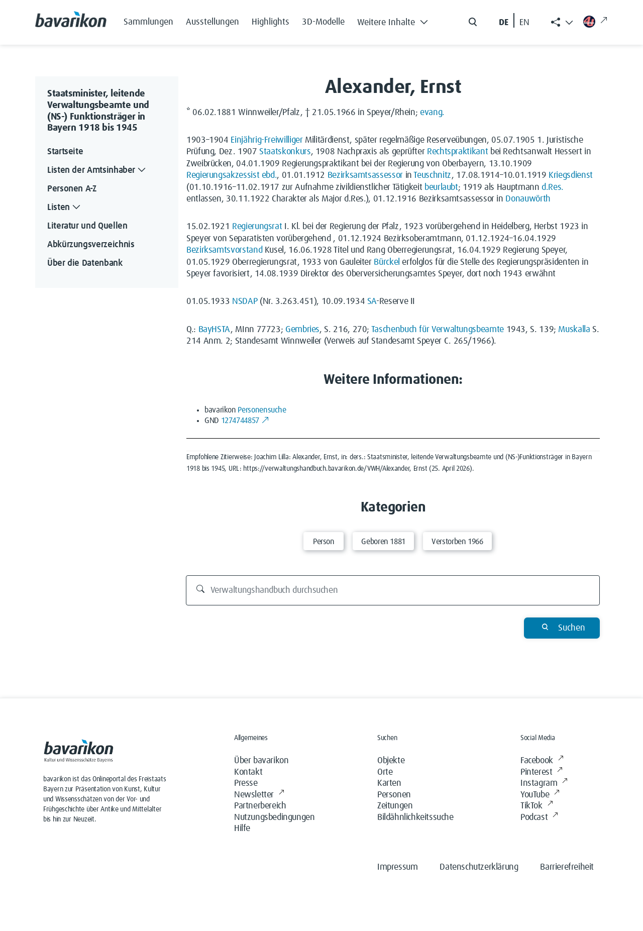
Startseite (65, 151)
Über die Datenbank (85, 263)
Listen (64, 208)
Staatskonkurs (284, 151)
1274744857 (245, 421)
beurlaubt (441, 187)
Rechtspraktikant (457, 151)
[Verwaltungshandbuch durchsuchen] (393, 590)
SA (371, 301)
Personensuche (262, 410)
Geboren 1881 (383, 542)
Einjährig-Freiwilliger (266, 140)
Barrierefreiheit (567, 867)
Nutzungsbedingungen (274, 817)
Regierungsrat (257, 226)
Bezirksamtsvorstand (224, 250)
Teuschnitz (432, 175)
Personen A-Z (71, 188)
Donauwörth (527, 198)
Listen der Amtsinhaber (97, 170)
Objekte (390, 760)
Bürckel (386, 262)
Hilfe (242, 828)
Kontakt (248, 772)
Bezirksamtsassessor (365, 175)
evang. (432, 112)
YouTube (540, 795)
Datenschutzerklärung (479, 867)
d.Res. (553, 187)
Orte (384, 772)
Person (324, 542)
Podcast (539, 817)
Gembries (302, 329)
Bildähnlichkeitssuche (415, 817)
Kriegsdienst (571, 175)
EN (524, 22)
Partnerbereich (260, 805)
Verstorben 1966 (457, 542)
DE (503, 22)
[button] (395, 20)
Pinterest (541, 772)
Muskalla (574, 329)
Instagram (544, 783)
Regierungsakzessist (222, 175)
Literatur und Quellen (87, 226)
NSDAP (244, 301)
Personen (394, 794)
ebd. (269, 175)
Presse (246, 783)
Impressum (397, 867)
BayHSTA (214, 329)
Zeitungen (394, 805)
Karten (389, 783)
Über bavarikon (261, 760)
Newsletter (259, 795)
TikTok (536, 806)
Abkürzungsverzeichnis (90, 244)
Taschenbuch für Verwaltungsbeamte (437, 329)
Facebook (541, 761)
